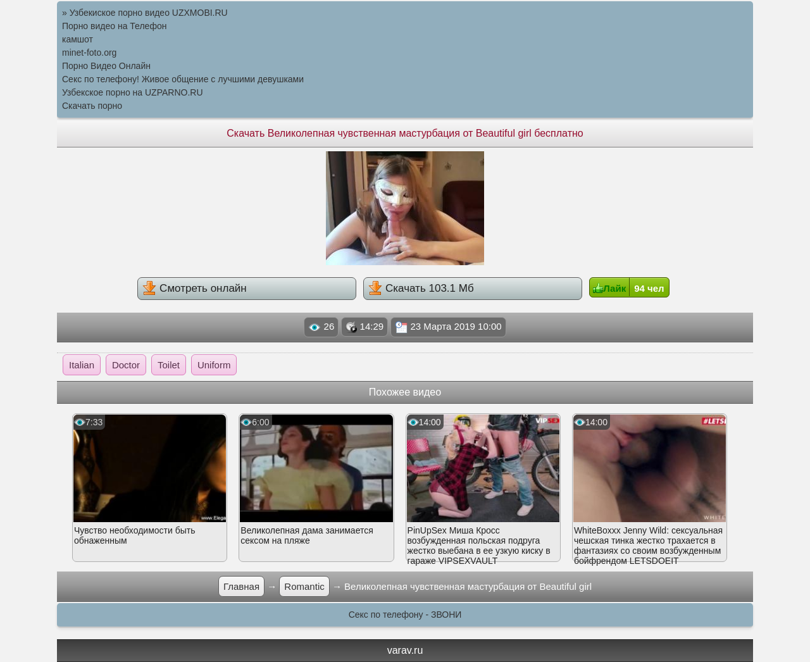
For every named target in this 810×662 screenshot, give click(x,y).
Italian (81, 364)
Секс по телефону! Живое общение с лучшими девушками (183, 79)
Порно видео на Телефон (114, 26)
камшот (77, 39)
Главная (241, 586)
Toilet (169, 364)
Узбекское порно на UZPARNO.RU (132, 92)
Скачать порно (92, 106)
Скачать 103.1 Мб (420, 288)
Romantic (304, 586)
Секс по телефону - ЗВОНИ (405, 614)
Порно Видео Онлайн (106, 66)
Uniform (214, 364)
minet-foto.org (89, 52)
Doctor (126, 364)
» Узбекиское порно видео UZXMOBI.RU (145, 13)
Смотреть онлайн (194, 288)
